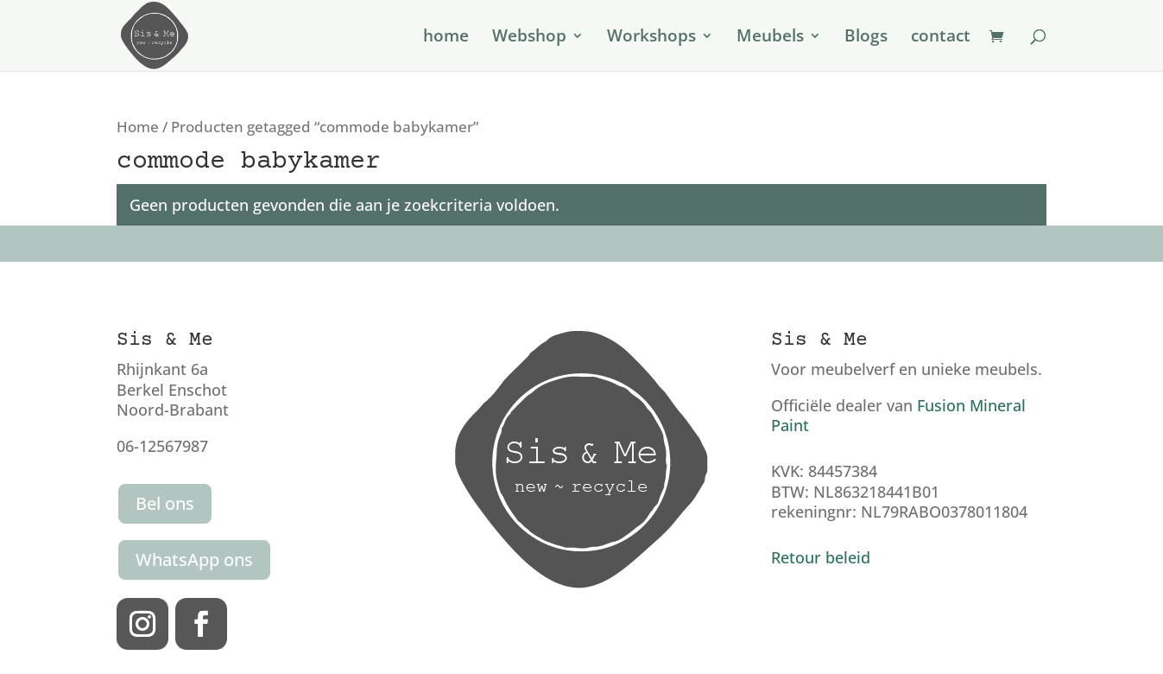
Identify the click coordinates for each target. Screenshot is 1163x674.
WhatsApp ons (194, 559)
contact (940, 38)
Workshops (651, 38)
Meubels (770, 38)
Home (138, 127)
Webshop (529, 38)
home (446, 38)
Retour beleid (820, 557)
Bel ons (165, 503)
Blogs (866, 38)
